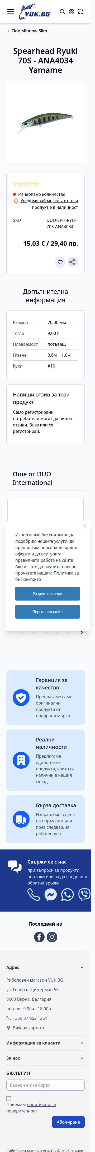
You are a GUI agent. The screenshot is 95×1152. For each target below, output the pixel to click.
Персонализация (47, 611)
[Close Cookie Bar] (85, 526)
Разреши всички (47, 593)
